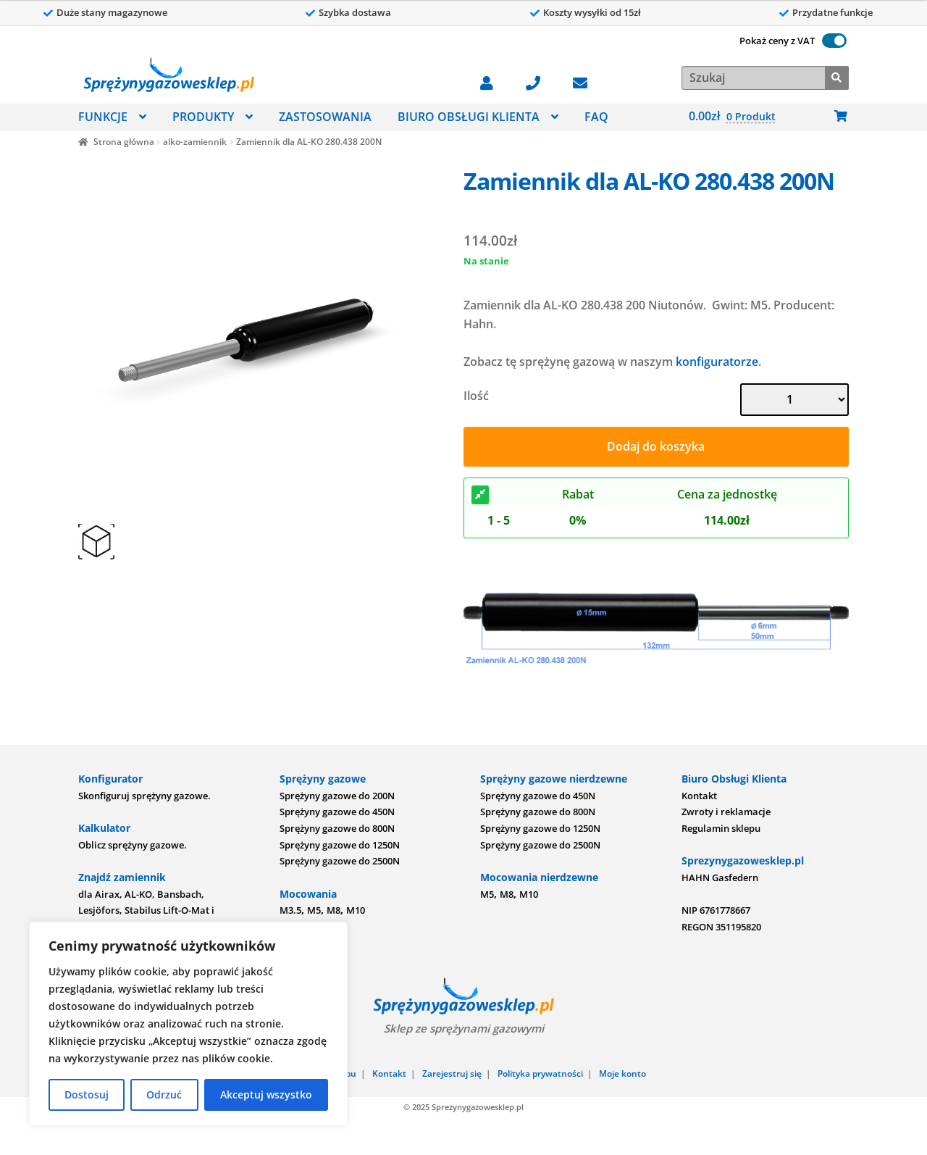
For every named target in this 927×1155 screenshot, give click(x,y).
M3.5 (290, 910)
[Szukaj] (837, 76)
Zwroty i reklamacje (726, 811)
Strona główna (123, 141)
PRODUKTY (203, 117)
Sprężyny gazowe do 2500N (340, 860)
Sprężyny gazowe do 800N (337, 828)
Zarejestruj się (452, 1073)
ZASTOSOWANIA (325, 117)
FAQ (596, 117)
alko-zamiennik (195, 141)
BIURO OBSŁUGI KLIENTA (469, 117)
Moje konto (622, 1073)
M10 (355, 910)
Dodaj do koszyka (656, 446)
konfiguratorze (717, 362)
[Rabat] (480, 494)
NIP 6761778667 (715, 910)
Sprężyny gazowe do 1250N (340, 844)
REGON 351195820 (721, 926)
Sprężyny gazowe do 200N (337, 795)
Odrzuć (164, 1094)
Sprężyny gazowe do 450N (337, 811)
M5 (314, 910)
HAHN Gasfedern (719, 877)
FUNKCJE (102, 117)
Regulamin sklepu (720, 828)
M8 (333, 910)
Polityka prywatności (540, 1073)
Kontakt (699, 795)
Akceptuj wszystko (266, 1094)
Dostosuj (86, 1094)
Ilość (476, 396)
